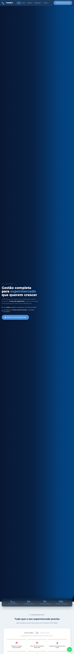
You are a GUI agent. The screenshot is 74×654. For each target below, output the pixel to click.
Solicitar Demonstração (63, 2)
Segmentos (38, 2)
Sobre (23, 2)
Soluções (30, 2)
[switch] (37, 633)
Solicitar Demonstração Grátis (15, 317)
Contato (46, 2)
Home (18, 2)
